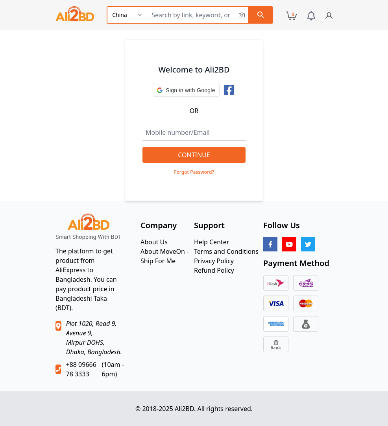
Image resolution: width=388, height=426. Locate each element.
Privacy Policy (214, 261)
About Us (154, 242)
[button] (186, 90)
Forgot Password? (194, 172)
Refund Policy (214, 270)
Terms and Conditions (226, 251)
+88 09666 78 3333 (81, 369)
